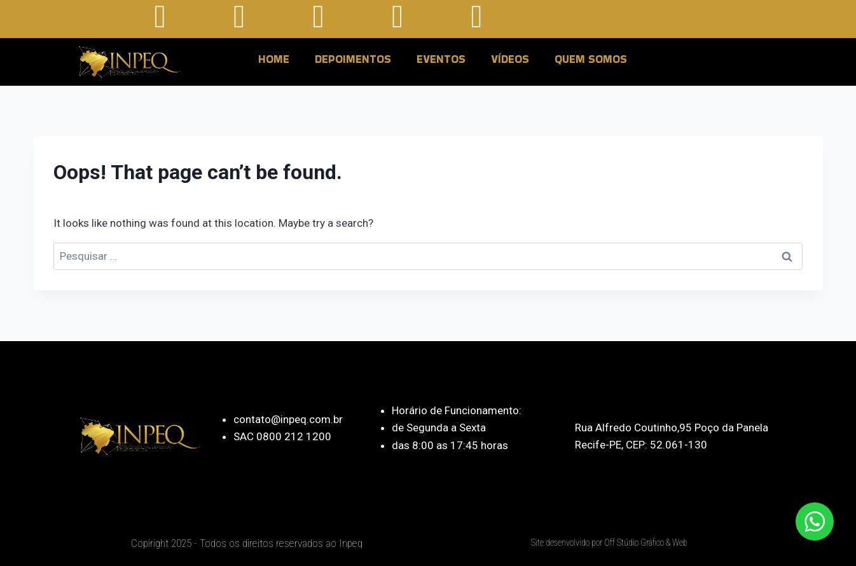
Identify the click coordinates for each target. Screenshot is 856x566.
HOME (273, 59)
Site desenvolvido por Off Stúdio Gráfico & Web (609, 542)
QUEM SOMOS (591, 59)
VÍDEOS (510, 59)
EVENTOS (441, 59)
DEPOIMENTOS (353, 59)
